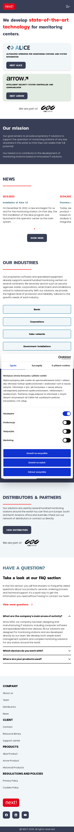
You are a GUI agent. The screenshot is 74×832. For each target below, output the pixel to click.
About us (8, 693)
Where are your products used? (37, 659)
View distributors (17, 530)
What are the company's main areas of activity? (37, 616)
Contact (8, 727)
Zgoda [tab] (13, 365)
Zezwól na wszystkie (37, 453)
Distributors (9, 707)
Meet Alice (16, 65)
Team (6, 700)
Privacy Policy (10, 780)
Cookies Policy (11, 787)
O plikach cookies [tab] (61, 365)
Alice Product (10, 753)
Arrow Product (11, 760)
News (6, 713)
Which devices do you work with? (37, 651)
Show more (37, 238)
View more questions (18, 604)
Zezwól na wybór (37, 462)
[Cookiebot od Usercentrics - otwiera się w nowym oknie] (58, 358)
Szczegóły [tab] (37, 365)
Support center (11, 740)
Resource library (12, 733)
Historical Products (13, 767)
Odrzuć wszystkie (37, 472)
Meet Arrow (17, 96)
